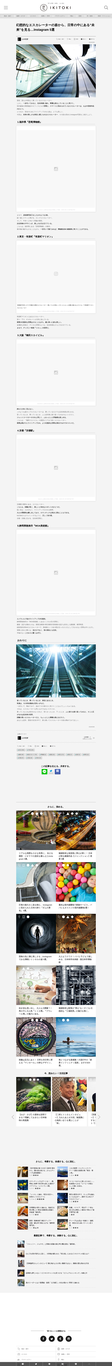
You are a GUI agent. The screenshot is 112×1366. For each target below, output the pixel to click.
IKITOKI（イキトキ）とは (17, 1352)
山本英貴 (23, 39)
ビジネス (32, 16)
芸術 (78, 16)
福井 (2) (77, 754)
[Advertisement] (56, 788)
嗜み (70, 16)
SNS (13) (38, 758)
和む (74, 1346)
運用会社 (100, 1352)
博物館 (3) (43, 754)
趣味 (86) (21, 754)
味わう (21, 1346)
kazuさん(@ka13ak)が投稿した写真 (48, 499)
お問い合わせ (90, 1352)
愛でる (82, 1346)
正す (65, 1346)
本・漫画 (88, 16)
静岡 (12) (86, 754)
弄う (41, 1346)
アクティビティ (58, 16)
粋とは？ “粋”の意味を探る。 (37, 1352)
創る (57, 1346)
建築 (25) (52, 754)
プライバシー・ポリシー (67, 1352)
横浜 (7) (69, 754)
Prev (13, 1102)
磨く (91, 1346)
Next (99, 1102)
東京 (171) (61, 754)
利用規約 (81, 1352)
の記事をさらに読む (88, 737)
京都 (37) (21, 758)
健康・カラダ (19, 16)
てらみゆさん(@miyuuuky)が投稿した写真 (48, 209)
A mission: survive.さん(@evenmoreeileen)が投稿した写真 (48, 613)
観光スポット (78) (32, 754)
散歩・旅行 (6, 16)
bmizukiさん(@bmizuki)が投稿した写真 (48, 403)
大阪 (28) (29, 758)
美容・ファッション (103, 16)
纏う (49, 1346)
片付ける (31, 1346)
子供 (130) (30, 750)
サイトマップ (53, 1352)
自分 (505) (21, 750)
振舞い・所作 (44, 16)
